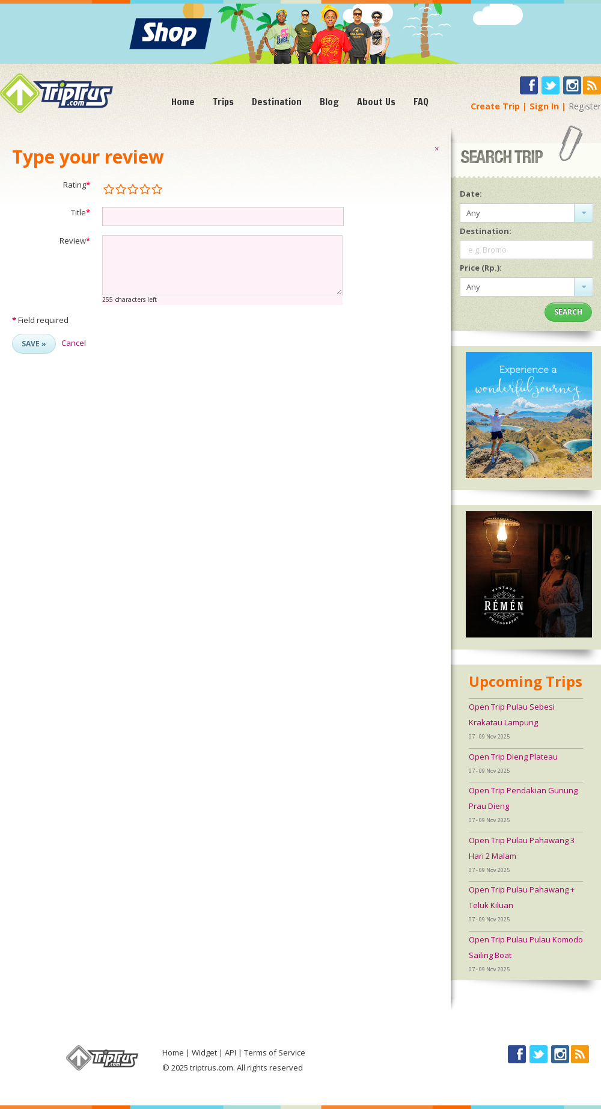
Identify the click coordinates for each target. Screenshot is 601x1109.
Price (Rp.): (481, 267)
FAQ (421, 101)
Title (80, 212)
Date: (471, 193)
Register (585, 106)
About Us (376, 101)
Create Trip (495, 106)
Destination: (485, 231)
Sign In (544, 106)
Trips (223, 101)
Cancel (73, 342)
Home (183, 101)
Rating (76, 184)
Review (74, 240)
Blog (329, 101)
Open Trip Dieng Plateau (513, 756)
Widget (204, 1052)
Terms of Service (274, 1052)
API (230, 1052)
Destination (277, 101)
